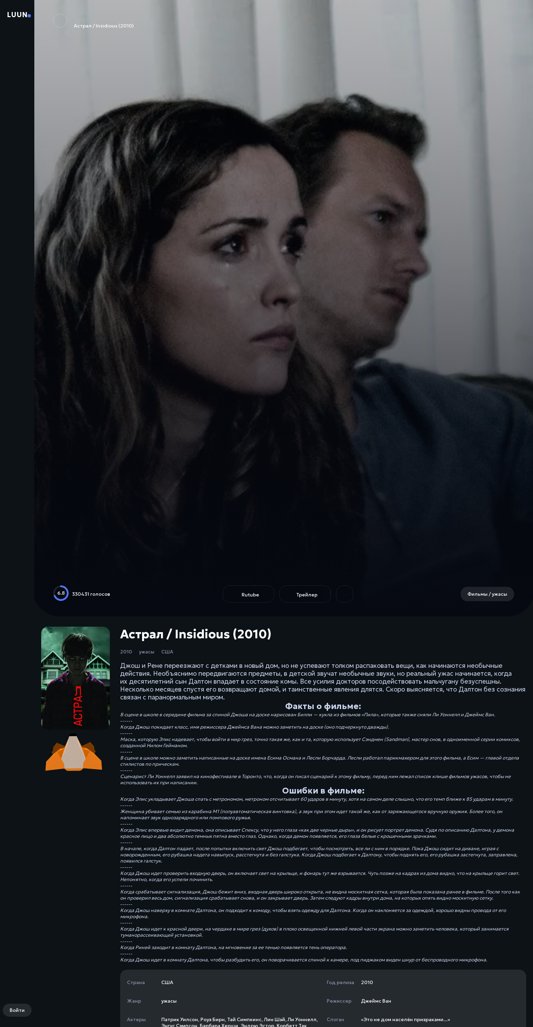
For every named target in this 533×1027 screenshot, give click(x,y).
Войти (17, 1010)
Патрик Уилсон (179, 1019)
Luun (17, 14)
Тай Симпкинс (244, 1019)
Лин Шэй (274, 1019)
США (167, 652)
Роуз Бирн (212, 1019)
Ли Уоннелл (302, 1019)
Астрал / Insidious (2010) (93, 21)
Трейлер (306, 595)
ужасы (146, 652)
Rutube (250, 595)
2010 (126, 652)
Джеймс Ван (376, 1001)
